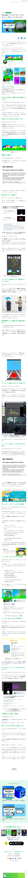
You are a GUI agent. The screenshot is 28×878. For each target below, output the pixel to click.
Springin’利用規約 (17, 853)
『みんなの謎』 (6, 275)
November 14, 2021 (8, 581)
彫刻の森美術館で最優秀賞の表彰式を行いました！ (14, 311)
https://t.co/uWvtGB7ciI (9, 535)
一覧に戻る (14, 768)
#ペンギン (11, 532)
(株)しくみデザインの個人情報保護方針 (14, 855)
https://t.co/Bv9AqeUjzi (9, 575)
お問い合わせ (10, 853)
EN (15, 849)
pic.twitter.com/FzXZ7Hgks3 (10, 577)
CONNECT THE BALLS (15, 436)
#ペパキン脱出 (18, 572)
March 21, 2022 (7, 539)
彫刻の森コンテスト (10, 658)
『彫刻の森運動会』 (18, 380)
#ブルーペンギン (17, 532)
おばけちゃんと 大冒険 (16, 615)
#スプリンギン (14, 533)
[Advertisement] (14, 8)
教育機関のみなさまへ (19, 851)
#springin (9, 533)
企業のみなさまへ (8, 851)
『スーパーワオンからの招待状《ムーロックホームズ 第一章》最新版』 (14, 709)
